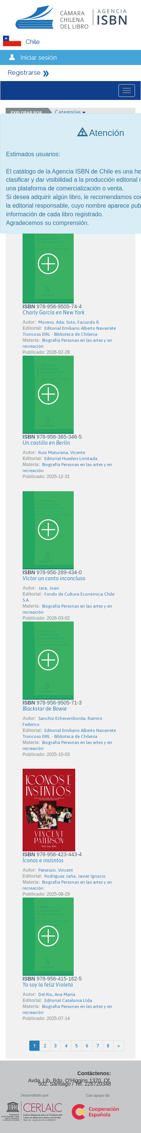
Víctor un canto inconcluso (54, 578)
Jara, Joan (48, 588)
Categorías (70, 112)
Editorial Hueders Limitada (70, 458)
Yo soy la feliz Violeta (48, 985)
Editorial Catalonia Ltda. (68, 1000)
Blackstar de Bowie (45, 709)
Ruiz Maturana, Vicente (61, 452)
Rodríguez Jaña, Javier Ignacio (75, 876)
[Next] (118, 1045)
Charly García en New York (54, 312)
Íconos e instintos (43, 860)
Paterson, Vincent (55, 870)
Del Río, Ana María (56, 994)
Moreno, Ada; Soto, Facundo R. (69, 322)
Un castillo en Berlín (46, 443)
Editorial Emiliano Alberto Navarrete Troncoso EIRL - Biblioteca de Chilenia (69, 331)
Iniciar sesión (38, 57)
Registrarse (24, 72)
